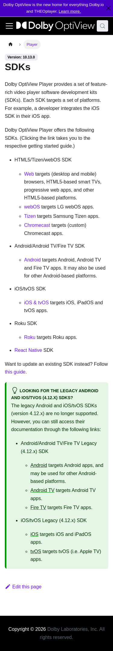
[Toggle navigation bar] (9, 25)
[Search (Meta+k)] (102, 26)
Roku (29, 337)
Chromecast (37, 225)
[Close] (108, 8)
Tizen (30, 216)
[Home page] (10, 44)
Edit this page (23, 586)
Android (32, 259)
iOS (34, 534)
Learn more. (70, 11)
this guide (15, 371)
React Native (28, 350)
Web (29, 174)
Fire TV (38, 507)
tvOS (35, 551)
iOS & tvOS (36, 302)
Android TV (42, 490)
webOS (32, 206)
